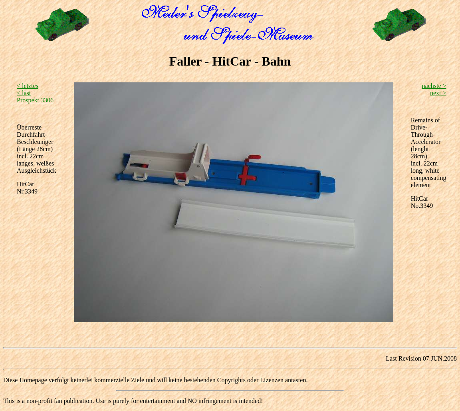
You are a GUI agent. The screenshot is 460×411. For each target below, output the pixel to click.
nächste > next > (434, 89)
